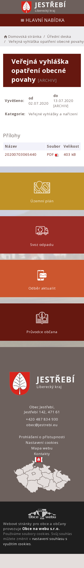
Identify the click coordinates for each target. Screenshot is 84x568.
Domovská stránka (22, 36)
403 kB (70, 154)
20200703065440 (20, 154)
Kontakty (42, 453)
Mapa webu (42, 448)
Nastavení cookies (42, 442)
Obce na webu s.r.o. (41, 528)
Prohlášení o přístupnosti (42, 436)
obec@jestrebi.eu (42, 424)
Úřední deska (59, 36)
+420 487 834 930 (42, 419)
